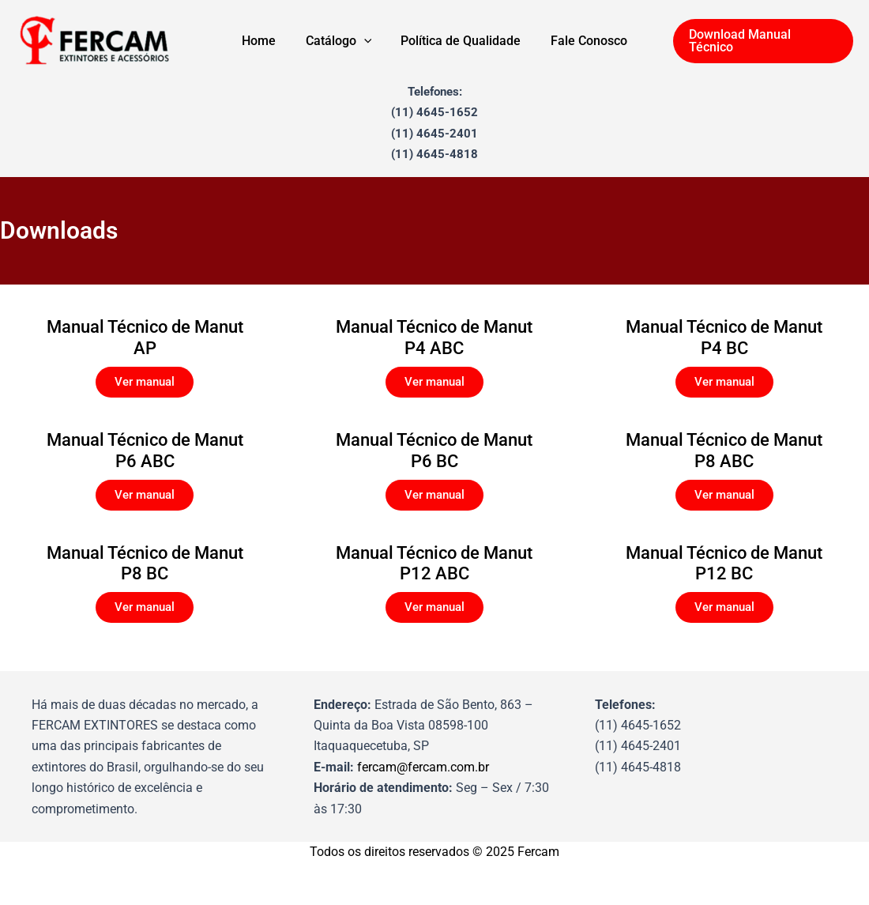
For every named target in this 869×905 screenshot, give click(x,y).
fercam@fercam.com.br (423, 767)
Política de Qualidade (459, 40)
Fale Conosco (582, 40)
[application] (366, 41)
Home (265, 40)
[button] (762, 41)
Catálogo (340, 41)
